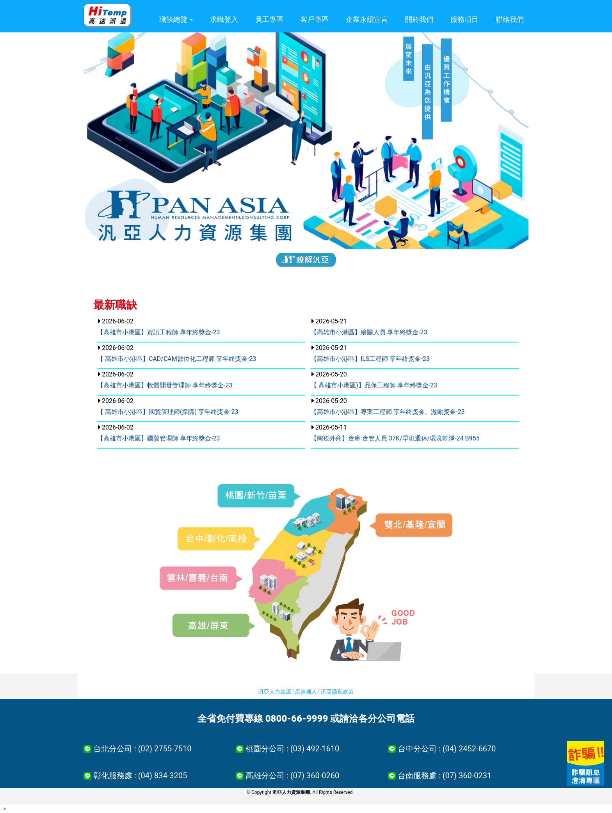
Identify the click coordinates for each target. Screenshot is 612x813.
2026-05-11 (395, 433)
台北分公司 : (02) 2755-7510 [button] (142, 748)
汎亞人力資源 (274, 692)
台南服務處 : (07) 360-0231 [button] (444, 775)
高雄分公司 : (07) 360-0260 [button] (292, 775)
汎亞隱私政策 (337, 692)
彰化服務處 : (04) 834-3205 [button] (140, 775)
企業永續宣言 (367, 19)
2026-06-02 (158, 327)
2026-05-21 (369, 327)
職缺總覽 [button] (176, 19)
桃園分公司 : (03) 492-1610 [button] (292, 748)
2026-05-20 (374, 380)
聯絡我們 (510, 19)
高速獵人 (306, 692)
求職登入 (224, 19)
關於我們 (419, 19)
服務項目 (464, 19)
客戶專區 (315, 19)
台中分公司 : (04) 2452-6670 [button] (447, 748)
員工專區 (269, 19)
